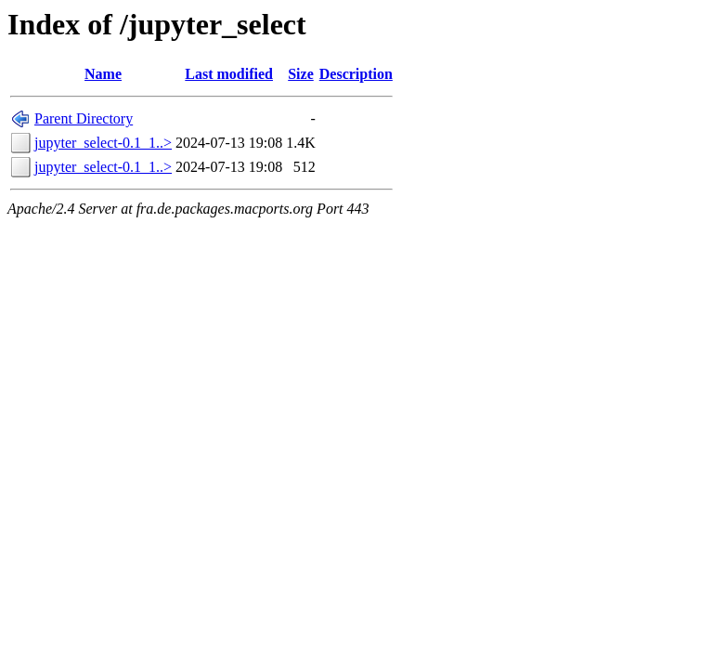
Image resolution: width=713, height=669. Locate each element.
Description (356, 74)
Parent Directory (83, 118)
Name (103, 74)
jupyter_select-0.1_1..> (103, 143)
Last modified (229, 74)
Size (301, 74)
